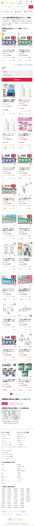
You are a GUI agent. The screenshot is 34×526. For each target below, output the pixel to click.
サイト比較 (5, 432)
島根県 (22, 490)
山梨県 (9, 505)
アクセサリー (21, 478)
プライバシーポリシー (7, 514)
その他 (19, 481)
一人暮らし (20, 442)
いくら (3, 466)
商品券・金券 (21, 466)
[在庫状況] (17, 72)
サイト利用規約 (22, 511)
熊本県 (28, 492)
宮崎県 (28, 497)
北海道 (3, 488)
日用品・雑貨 (28, 11)
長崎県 (28, 490)
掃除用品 (12, 403)
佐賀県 (28, 488)
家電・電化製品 (21, 470)
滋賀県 (15, 497)
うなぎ (3, 470)
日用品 (19, 474)
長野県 (9, 507)
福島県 (3, 501)
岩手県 (3, 492)
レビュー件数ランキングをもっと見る (23, 64)
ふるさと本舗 (5, 452)
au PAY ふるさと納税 (6, 450)
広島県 (22, 495)
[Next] (20, 394)
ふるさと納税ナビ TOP (7, 11)
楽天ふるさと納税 (6, 434)
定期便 (19, 464)
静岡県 (15, 490)
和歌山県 (16, 507)
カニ (3, 468)
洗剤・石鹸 (19, 403)
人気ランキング (21, 434)
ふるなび (4, 436)
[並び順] (17, 75)
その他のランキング (22, 446)
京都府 (15, 499)
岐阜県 (15, 488)
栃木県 (3, 505)
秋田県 (3, 497)
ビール (3, 478)
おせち (3, 483)
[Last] (23, 394)
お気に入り (27, 2)
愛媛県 (22, 503)
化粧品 (19, 476)
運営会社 (4, 511)
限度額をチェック (20, 2)
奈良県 (15, 505)
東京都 (9, 492)
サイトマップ (12, 511)
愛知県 (15, 492)
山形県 (3, 499)
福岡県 (22, 507)
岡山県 (22, 492)
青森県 (3, 490)
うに (3, 472)
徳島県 (22, 499)
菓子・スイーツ (5, 481)
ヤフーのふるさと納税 (7, 454)
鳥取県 (22, 488)
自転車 (19, 472)
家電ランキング (21, 438)
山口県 (22, 497)
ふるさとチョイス (6, 438)
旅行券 (19, 468)
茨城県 (3, 503)
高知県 (22, 505)
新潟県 (9, 497)
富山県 (9, 499)
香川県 (22, 501)
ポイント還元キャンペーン (8, 458)
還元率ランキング (22, 436)
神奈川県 (10, 495)
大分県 (28, 495)
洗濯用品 (5, 403)
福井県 (9, 503)
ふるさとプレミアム (6, 442)
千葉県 (9, 490)
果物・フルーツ (5, 476)
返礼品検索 (18, 11)
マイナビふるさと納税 (7, 456)
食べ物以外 (20, 444)
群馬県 (3, 507)
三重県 (15, 495)
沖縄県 (28, 501)
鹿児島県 (29, 499)
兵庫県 (15, 503)
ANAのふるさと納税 (6, 444)
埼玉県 (9, 488)
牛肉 (3, 464)
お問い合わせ (18, 514)
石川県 (9, 501)
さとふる (4, 440)
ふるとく (26, 514)
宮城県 (3, 495)
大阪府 (15, 501)
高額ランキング (21, 440)
